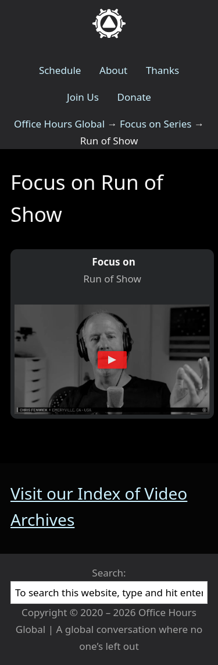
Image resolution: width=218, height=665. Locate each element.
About (113, 70)
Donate (134, 97)
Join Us (83, 97)
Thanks (162, 70)
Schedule (60, 70)
